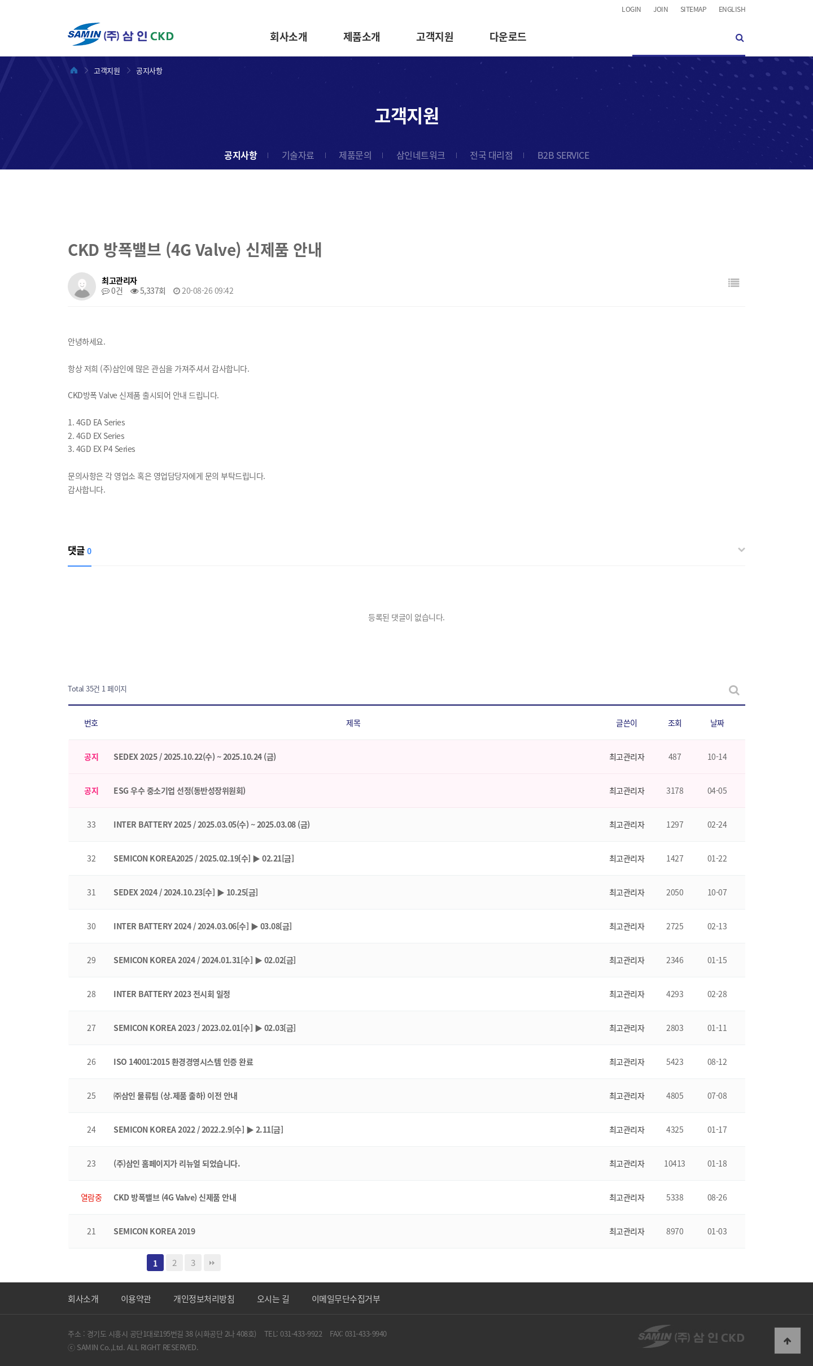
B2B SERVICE (563, 155)
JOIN (660, 9)
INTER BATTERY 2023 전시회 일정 (171, 993)
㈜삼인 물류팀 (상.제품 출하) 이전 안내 (175, 1095)
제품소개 (362, 36)
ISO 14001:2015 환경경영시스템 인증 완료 (183, 1061)
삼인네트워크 (420, 155)
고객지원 (434, 36)
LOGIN (631, 9)
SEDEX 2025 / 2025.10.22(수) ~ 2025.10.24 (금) (194, 756)
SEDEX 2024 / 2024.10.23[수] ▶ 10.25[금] (185, 892)
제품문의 (355, 155)
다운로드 (508, 36)
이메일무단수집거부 (346, 1299)
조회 (675, 722)
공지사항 (240, 155)
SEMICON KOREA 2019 (154, 1231)
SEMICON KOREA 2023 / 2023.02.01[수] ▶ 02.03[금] (204, 1027)
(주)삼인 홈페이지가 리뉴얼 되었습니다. (176, 1163)
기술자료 (298, 155)
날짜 (717, 722)
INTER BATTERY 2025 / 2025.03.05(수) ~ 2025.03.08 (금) (211, 824)
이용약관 (136, 1299)
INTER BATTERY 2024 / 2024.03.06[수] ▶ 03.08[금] (202, 926)
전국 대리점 (491, 155)
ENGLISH (732, 9)
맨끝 (212, 1262)
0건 (112, 290)
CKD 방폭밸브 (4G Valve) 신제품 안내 (174, 1197)
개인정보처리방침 (203, 1299)
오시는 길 (273, 1299)
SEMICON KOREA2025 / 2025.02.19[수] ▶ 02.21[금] (203, 858)
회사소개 (288, 36)
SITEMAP (693, 9)
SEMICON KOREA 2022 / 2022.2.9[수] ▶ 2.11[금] (198, 1129)
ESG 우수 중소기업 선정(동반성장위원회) (179, 790)
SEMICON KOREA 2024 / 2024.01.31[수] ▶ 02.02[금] (204, 959)
